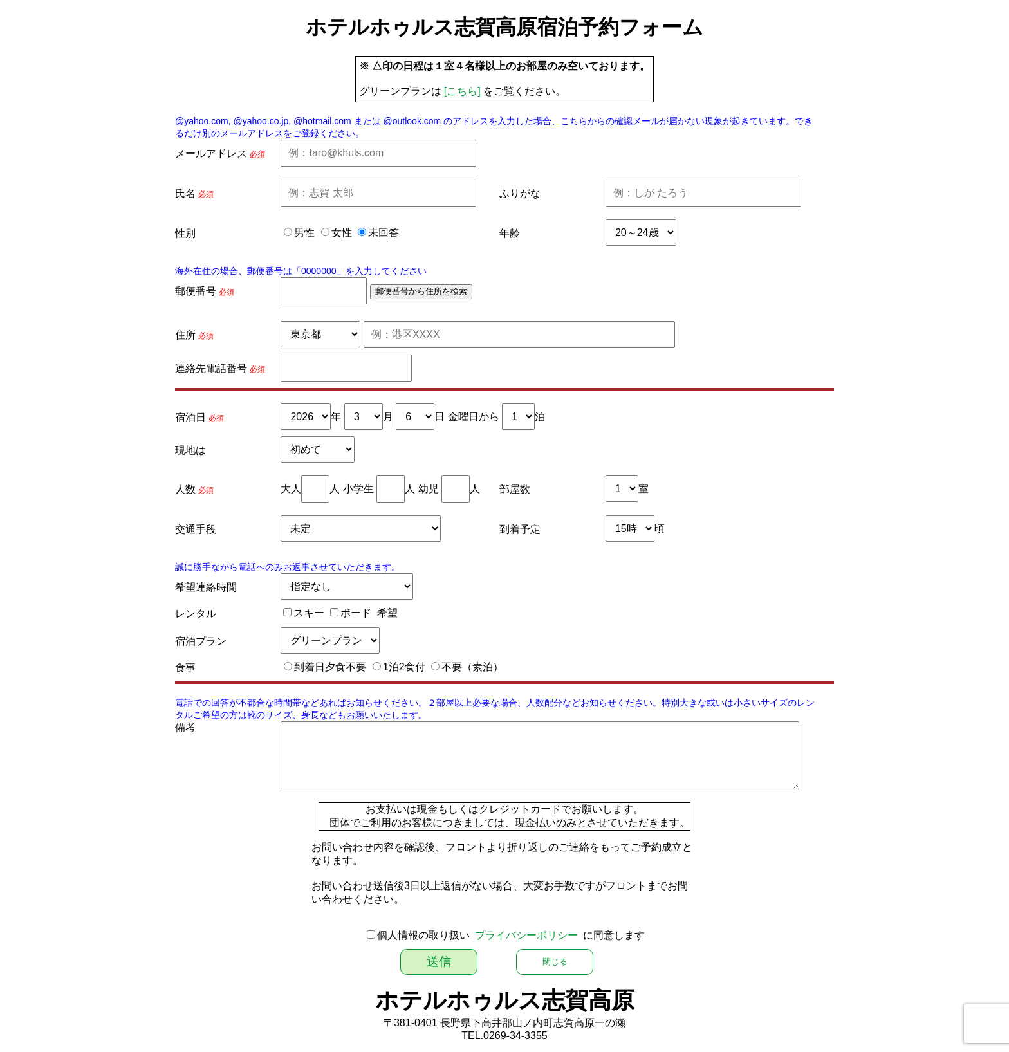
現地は (190, 450)
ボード (355, 612)
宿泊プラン (201, 641)
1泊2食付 (404, 666)
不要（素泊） (472, 666)
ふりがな (520, 193)
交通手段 (195, 529)
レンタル (195, 613)
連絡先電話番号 (211, 368)
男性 (304, 232)
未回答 (383, 232)
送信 (439, 961)
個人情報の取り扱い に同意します (511, 935)
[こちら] (462, 91)
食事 (185, 667)
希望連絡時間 (206, 587)
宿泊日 (190, 417)
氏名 (185, 193)
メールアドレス (211, 153)
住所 (185, 334)
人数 (185, 489)
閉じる (555, 961)
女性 (341, 232)
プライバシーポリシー (526, 935)
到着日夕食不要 (330, 666)
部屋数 (514, 489)
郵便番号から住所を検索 (421, 291)
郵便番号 (195, 291)
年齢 (509, 233)
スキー (308, 612)
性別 (185, 233)
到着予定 (520, 529)
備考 (185, 727)
